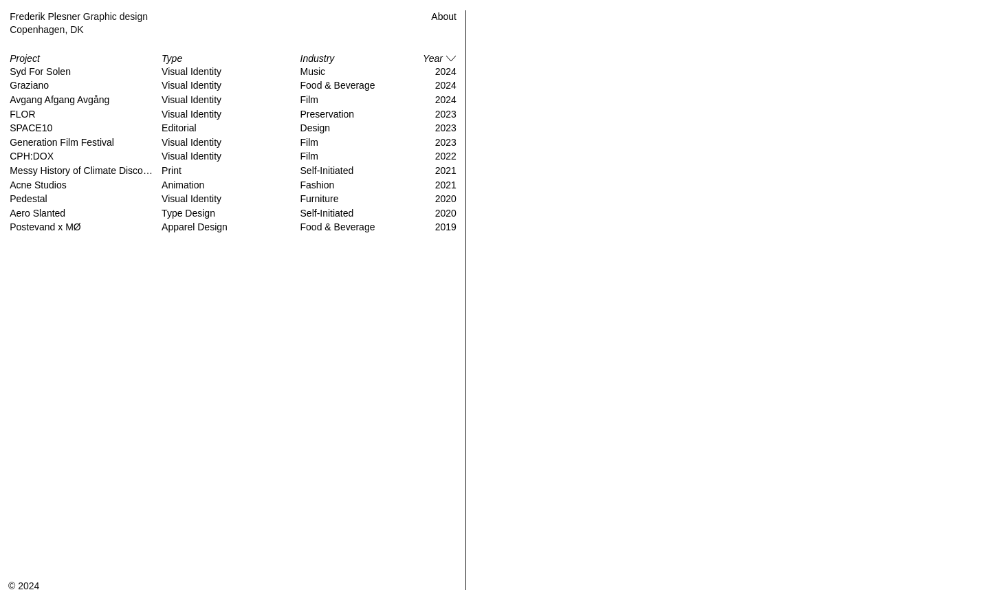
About (443, 16)
